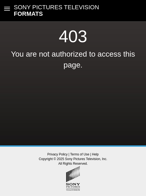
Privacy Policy (57, 154)
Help (95, 154)
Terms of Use (79, 154)
